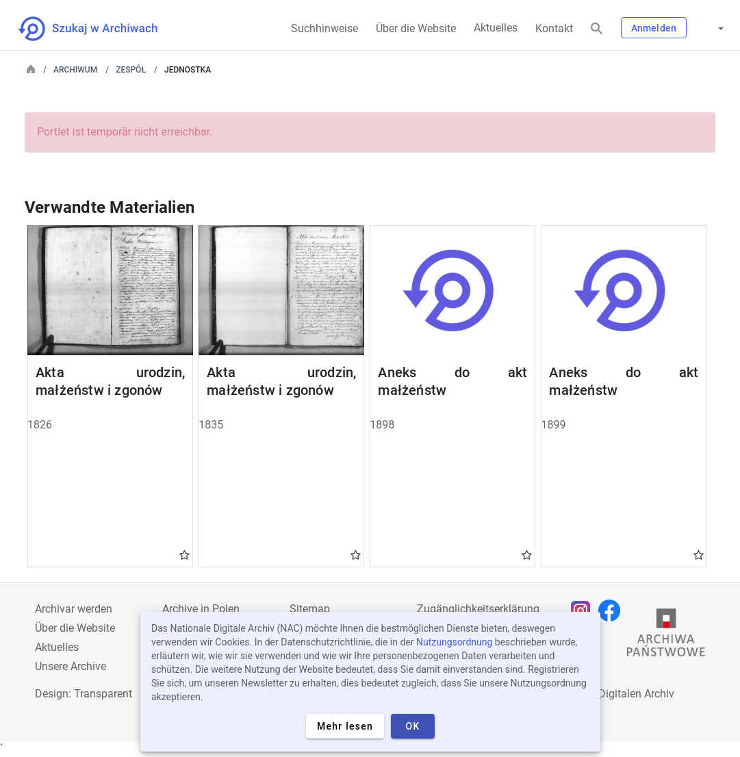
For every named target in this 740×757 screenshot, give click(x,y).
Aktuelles (496, 27)
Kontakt (554, 28)
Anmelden (653, 28)
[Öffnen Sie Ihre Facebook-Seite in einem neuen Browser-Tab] (612, 610)
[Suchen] (597, 29)
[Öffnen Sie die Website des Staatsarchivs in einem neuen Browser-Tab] (666, 636)
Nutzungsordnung (454, 642)
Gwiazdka (184, 554)
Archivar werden (73, 608)
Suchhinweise (324, 28)
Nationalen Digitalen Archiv (608, 693)
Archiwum (75, 70)
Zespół (131, 70)
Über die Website (416, 28)
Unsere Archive (70, 666)
